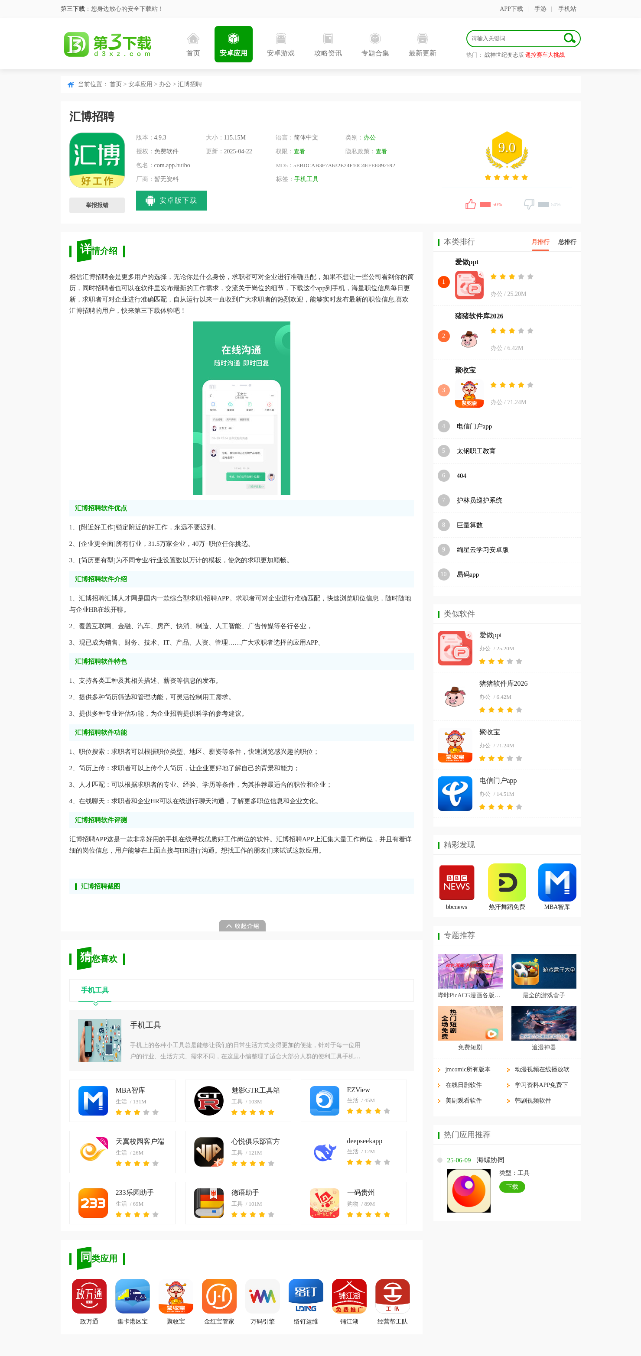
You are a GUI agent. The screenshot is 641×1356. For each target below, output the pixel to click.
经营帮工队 (392, 1302)
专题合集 (375, 45)
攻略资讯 (328, 45)
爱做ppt (467, 262)
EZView (358, 1089)
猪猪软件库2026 (479, 316)
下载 (512, 1187)
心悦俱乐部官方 (255, 1141)
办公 (165, 84)
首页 (193, 45)
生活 (121, 1101)
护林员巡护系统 (479, 500)
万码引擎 (262, 1302)
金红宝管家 (219, 1302)
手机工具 (306, 179)
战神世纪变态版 (504, 55)
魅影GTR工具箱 (255, 1090)
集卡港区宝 (132, 1302)
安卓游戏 (281, 45)
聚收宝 (176, 1302)
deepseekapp (365, 1141)
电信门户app (474, 426)
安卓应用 (233, 45)
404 (462, 475)
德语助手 (245, 1192)
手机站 (567, 9)
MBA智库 (130, 1090)
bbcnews (456, 907)
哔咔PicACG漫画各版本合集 (470, 995)
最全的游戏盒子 (544, 995)
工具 (237, 1101)
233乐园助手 (135, 1192)
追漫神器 (544, 1047)
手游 (540, 9)
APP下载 (511, 9)
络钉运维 (306, 1302)
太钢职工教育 (476, 451)
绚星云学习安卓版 (483, 549)
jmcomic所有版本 (468, 1069)
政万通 (89, 1302)
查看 (299, 151)
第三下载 (73, 9)
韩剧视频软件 (533, 1100)
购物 (352, 1203)
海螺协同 (490, 1160)
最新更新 (422, 45)
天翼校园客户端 (140, 1141)
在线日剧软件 (464, 1085)
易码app (468, 574)
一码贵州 (361, 1192)
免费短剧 (470, 1047)
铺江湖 (349, 1302)
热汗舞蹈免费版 (507, 908)
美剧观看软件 (464, 1100)
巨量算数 (470, 525)
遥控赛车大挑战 (545, 55)
